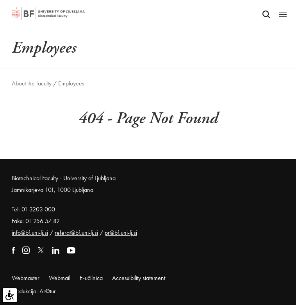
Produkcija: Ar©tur (34, 291)
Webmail (59, 278)
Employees (71, 83)
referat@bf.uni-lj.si (76, 233)
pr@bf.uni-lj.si (121, 233)
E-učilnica (91, 278)
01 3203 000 (38, 209)
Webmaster (25, 278)
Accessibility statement (138, 278)
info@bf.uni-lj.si (30, 233)
